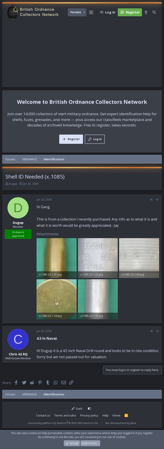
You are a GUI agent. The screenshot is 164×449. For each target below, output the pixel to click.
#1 (157, 199)
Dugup (13, 184)
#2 (157, 331)
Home (116, 415)
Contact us (43, 415)
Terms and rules (65, 415)
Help (105, 415)
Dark (77, 409)
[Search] (154, 12)
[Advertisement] (82, 54)
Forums (75, 12)
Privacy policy (89, 415)
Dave (133, 423)
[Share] (151, 199)
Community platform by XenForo (63, 423)
